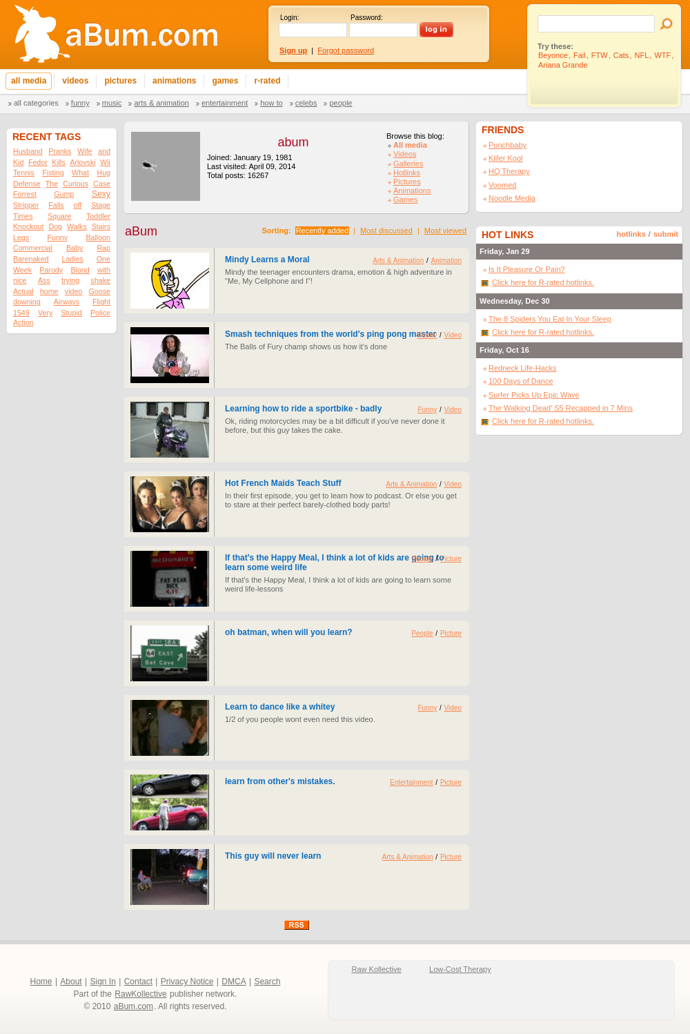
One (103, 259)
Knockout (28, 226)
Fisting (52, 172)
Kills (59, 162)
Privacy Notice (187, 981)
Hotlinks (406, 172)
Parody (51, 270)
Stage (100, 205)
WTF (662, 55)
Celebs (306, 103)
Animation (446, 260)
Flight (101, 301)
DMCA (233, 981)
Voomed (502, 185)
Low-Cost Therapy (460, 969)
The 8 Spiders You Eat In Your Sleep (550, 319)
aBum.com (133, 1006)
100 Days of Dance (521, 381)
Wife (84, 151)
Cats (621, 55)
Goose (99, 291)
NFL (642, 55)
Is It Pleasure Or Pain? (527, 269)
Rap (103, 248)
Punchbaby (507, 145)
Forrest (25, 194)
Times (23, 216)
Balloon (98, 237)
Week (22, 270)
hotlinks (631, 234)
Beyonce (553, 55)
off (78, 205)
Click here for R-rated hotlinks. (543, 282)
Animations (412, 190)
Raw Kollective (377, 969)
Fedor (38, 162)
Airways (66, 301)
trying (70, 280)
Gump (64, 194)
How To (271, 103)
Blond (79, 270)
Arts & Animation (161, 103)
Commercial (32, 248)
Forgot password (345, 50)
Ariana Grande (563, 65)
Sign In (103, 981)
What (80, 172)
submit (665, 234)
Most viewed (445, 230)
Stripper (26, 205)
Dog (55, 226)
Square (59, 216)
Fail (579, 55)
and (104, 151)
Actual (23, 291)
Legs (21, 237)
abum (292, 142)
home (49, 291)
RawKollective (140, 994)
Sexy (101, 194)
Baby (74, 248)
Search (267, 981)
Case (101, 183)
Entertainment (224, 103)
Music (112, 103)
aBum (141, 231)
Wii (105, 162)
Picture (451, 559)
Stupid (71, 313)
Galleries (408, 163)
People (340, 103)
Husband (28, 151)
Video (453, 335)
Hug (103, 172)
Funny (80, 103)
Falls (56, 205)
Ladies (72, 259)
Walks (77, 226)
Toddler (98, 216)
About (70, 981)
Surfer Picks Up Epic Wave (534, 395)
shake (100, 280)
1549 (21, 313)
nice (20, 280)
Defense (27, 183)
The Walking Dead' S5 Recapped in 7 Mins (561, 408)
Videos (404, 154)
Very (45, 313)
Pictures (407, 181)
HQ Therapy (509, 171)
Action (23, 322)
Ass (44, 280)
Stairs (101, 226)
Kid (18, 162)
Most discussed (386, 230)
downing (27, 301)
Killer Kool (506, 158)
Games (405, 199)
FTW (599, 55)
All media (410, 145)
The (52, 183)
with (103, 270)
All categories (36, 103)
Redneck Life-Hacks (522, 368)
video (73, 291)
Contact (138, 981)
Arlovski (82, 162)
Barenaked (31, 259)
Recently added (322, 230)
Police (100, 313)
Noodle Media (512, 198)
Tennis (23, 172)
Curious (75, 183)
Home (41, 981)
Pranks (59, 151)
